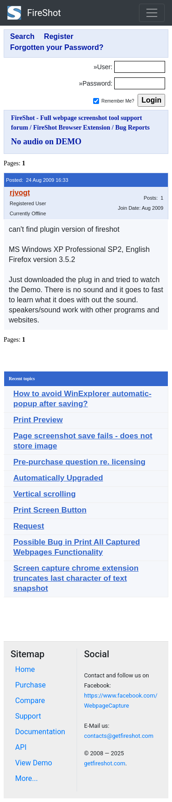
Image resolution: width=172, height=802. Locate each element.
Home (25, 669)
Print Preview (38, 419)
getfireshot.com (104, 763)
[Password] (139, 83)
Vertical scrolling (44, 494)
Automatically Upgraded (58, 478)
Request (28, 526)
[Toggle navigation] (152, 13)
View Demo (33, 762)
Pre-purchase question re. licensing (79, 462)
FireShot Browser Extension (71, 127)
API (21, 747)
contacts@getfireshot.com (118, 735)
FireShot (34, 13)
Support (28, 716)
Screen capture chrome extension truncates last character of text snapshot (76, 578)
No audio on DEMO (46, 141)
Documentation (40, 731)
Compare (30, 700)
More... (26, 778)
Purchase (30, 685)
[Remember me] (96, 101)
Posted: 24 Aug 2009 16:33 (37, 180)
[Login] (139, 67)
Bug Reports (132, 127)
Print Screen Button (50, 510)
